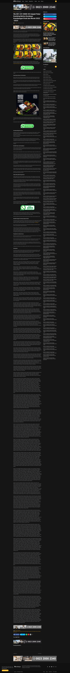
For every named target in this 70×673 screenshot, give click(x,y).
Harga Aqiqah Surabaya (46, 83)
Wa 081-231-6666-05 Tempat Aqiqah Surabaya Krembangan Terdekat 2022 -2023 (49, 352)
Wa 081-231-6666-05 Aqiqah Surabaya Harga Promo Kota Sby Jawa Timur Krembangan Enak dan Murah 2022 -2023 (49, 162)
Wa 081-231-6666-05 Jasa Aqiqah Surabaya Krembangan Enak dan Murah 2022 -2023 (50, 277)
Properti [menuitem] (26, 1)
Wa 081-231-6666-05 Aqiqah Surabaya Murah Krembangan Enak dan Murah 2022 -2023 (49, 181)
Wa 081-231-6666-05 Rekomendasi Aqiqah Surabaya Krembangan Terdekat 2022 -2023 (49, 334)
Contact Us (50, 671)
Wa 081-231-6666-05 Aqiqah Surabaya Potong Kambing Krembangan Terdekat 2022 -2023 (50, 190)
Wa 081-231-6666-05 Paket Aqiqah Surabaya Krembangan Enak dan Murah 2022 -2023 (50, 319)
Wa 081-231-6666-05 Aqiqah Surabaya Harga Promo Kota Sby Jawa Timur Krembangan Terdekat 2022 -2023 (49, 166)
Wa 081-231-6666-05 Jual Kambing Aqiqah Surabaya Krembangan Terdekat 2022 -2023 (49, 286)
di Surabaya (36, 222)
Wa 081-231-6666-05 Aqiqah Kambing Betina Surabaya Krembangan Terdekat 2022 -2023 (49, 146)
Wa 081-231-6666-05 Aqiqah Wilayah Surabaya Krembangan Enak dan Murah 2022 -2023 (50, 204)
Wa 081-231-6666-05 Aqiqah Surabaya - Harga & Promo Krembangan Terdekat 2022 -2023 (49, 159)
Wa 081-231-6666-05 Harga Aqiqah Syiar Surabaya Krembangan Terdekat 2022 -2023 (49, 244)
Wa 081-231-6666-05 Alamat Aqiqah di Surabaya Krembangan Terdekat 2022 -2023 (49, 105)
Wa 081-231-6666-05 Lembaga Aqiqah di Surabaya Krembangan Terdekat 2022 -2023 (52, 39)
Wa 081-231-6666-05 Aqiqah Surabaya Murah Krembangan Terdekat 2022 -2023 (49, 184)
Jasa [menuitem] (39, 1)
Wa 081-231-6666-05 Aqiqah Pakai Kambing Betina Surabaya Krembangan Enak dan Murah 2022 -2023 (26, 631)
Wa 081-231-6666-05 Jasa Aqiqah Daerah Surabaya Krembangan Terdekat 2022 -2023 (49, 275)
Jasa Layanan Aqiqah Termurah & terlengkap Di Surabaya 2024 (49, 95)
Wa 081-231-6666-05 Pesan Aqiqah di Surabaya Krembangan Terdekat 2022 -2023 (49, 328)
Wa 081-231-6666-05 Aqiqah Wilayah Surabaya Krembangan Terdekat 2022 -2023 (49, 207)
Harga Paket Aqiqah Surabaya (17, 63)
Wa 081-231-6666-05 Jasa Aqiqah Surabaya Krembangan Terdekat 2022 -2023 (50, 280)
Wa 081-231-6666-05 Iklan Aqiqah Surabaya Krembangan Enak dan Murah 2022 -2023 (50, 266)
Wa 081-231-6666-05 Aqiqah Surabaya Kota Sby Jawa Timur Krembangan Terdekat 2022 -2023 (49, 173)
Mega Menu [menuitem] (31, 1)
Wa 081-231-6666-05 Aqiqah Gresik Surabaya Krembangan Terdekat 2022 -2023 (49, 139)
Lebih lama (39, 653)
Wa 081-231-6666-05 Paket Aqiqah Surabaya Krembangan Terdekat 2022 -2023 (49, 322)
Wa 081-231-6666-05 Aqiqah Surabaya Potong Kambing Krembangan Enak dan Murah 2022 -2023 (49, 187)
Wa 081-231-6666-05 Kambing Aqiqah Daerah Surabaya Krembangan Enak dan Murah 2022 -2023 (49, 288)
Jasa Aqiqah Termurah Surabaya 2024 (49, 85)
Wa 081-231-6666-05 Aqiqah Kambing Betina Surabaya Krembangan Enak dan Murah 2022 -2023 (49, 142)
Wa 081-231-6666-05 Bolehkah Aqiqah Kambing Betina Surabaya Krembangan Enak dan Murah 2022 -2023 (49, 210)
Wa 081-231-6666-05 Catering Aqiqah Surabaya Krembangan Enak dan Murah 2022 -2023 (50, 217)
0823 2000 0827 (4, 668)
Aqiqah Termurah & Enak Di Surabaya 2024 (49, 80)
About (47, 671)
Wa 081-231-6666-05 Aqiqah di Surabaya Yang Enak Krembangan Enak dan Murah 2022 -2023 (49, 125)
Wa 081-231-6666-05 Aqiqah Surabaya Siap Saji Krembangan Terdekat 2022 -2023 (49, 196)
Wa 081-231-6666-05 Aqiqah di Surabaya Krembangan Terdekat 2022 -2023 (49, 122)
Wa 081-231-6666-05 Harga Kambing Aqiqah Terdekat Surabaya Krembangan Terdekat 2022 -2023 (49, 257)
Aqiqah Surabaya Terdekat (47, 77)
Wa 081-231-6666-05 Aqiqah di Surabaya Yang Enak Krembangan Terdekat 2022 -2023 (49, 128)
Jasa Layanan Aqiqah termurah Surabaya (49, 96)
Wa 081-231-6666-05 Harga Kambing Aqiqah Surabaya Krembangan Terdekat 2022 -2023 (49, 250)
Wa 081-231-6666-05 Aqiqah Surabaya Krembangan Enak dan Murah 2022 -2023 (49, 175)
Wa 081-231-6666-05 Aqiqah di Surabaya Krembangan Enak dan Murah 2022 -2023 (49, 119)
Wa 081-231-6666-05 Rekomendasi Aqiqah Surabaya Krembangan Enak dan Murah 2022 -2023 (50, 331)
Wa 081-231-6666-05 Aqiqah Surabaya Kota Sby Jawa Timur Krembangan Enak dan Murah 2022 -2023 (49, 169)
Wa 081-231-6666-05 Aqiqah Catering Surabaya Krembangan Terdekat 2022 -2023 (49, 110)
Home (44, 671)
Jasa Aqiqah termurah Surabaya (48, 88)
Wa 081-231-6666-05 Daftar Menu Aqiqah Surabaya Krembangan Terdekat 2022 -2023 (49, 232)
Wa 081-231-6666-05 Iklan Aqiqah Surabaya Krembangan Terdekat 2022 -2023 (50, 269)
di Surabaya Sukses (20, 671)
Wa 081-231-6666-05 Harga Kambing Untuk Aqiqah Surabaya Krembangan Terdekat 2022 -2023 (49, 263)
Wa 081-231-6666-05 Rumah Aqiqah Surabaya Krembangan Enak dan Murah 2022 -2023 (50, 344)
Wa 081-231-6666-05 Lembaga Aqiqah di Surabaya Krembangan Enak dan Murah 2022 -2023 (50, 307)
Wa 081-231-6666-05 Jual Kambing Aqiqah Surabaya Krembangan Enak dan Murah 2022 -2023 (50, 283)
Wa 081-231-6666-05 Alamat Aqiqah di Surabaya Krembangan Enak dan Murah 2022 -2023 (50, 101)
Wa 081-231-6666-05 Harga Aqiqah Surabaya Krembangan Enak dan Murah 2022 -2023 (50, 235)
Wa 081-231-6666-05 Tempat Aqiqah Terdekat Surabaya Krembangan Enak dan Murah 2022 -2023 (49, 355)
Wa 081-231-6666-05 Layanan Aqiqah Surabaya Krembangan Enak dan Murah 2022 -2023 (50, 301)
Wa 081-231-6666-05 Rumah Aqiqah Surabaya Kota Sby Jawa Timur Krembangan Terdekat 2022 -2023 (49, 340)
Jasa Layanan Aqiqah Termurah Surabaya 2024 (49, 99)
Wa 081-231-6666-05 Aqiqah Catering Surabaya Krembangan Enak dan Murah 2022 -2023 (50, 107)
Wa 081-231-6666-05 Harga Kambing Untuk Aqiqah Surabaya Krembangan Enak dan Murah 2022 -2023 (49, 260)
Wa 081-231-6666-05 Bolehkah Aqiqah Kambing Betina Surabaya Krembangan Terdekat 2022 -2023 (49, 213)
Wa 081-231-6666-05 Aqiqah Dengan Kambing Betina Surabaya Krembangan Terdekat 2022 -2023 (49, 117)
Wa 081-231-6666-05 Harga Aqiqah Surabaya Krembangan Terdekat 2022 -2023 (49, 238)
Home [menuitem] (23, 1)
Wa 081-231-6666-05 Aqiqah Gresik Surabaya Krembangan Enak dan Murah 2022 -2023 (50, 136)
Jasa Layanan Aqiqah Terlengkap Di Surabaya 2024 (48, 92)
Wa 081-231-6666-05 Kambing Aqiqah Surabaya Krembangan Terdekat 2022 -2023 (49, 298)
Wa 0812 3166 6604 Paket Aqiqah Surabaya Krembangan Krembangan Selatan (49, 34)
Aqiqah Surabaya (17, 630)
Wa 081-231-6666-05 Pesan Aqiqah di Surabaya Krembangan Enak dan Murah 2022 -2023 (50, 325)
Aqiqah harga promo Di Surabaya (48, 72)
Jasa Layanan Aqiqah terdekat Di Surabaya (49, 90)
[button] (56, 1)
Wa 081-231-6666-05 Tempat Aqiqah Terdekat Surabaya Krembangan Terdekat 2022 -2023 (49, 358)
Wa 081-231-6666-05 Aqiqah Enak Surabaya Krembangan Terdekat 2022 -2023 (50, 134)
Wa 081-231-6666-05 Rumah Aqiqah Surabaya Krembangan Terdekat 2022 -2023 (49, 346)
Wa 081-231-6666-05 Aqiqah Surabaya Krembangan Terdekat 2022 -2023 (49, 178)
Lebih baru (15, 653)
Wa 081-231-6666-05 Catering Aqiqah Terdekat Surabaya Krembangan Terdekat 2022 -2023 (49, 226)
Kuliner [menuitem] (36, 1)
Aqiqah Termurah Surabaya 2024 (48, 82)
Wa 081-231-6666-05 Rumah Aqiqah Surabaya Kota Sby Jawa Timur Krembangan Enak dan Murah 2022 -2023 (49, 337)
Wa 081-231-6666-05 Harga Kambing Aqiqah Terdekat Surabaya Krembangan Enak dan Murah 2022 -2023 (50, 253)
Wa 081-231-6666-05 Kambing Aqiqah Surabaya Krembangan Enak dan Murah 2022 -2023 (50, 295)
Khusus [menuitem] (42, 1)
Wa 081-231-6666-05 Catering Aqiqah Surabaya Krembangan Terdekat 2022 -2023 (49, 220)
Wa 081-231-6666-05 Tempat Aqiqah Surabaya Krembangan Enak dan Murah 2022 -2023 (50, 349)
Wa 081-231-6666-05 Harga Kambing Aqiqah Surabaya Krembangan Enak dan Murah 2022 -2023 (49, 247)
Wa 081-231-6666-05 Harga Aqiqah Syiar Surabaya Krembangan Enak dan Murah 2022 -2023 (50, 241)
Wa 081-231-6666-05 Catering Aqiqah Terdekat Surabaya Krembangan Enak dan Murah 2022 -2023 (49, 222)
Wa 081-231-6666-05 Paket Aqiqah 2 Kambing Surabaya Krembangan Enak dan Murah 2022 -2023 (49, 313)
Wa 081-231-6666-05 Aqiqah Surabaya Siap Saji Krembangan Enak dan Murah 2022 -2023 (49, 193)
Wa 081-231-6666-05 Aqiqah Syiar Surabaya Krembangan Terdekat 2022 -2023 (50, 201)
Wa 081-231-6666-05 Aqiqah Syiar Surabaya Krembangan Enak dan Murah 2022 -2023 (52, 44)
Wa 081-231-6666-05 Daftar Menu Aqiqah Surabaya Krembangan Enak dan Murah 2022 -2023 (50, 229)
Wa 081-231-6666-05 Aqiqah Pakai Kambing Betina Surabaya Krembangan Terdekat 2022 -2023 (50, 152)
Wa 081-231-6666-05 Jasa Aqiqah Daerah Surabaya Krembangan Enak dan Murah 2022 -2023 (50, 272)
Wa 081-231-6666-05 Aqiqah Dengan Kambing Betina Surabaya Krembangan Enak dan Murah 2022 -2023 (49, 113)
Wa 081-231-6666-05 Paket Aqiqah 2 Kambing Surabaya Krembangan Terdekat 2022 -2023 (49, 316)
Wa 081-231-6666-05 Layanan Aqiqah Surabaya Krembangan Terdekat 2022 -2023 (49, 304)
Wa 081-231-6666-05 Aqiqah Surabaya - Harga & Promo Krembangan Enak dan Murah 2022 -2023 (50, 156)
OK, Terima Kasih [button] (5, 670)
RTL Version (55, 671)
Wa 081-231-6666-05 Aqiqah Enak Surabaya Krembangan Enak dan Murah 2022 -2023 (50, 131)
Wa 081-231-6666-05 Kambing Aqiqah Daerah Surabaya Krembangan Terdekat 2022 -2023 (49, 292)
